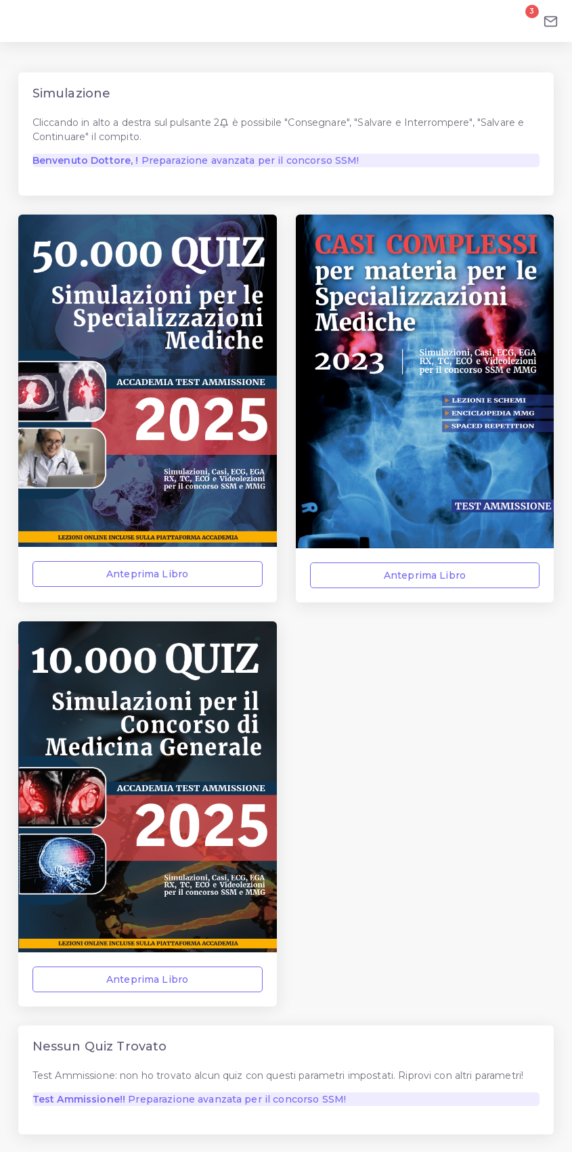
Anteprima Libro (148, 574)
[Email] (551, 21)
